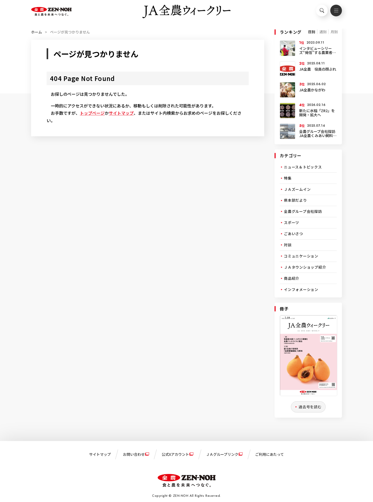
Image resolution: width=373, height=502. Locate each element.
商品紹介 (291, 278)
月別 (334, 31)
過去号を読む (310, 406)
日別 (311, 31)
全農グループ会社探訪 (303, 211)
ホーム (36, 32)
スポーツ (291, 222)
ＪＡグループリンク (222, 454)
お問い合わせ (134, 454)
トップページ (92, 113)
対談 (288, 244)
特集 (288, 178)
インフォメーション (301, 289)
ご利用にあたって (269, 454)
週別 (323, 31)
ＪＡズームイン (297, 189)
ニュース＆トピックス (303, 166)
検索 (319, 11)
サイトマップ (121, 113)
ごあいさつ (293, 233)
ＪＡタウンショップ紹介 (305, 267)
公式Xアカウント (175, 454)
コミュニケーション (301, 256)
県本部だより (295, 200)
